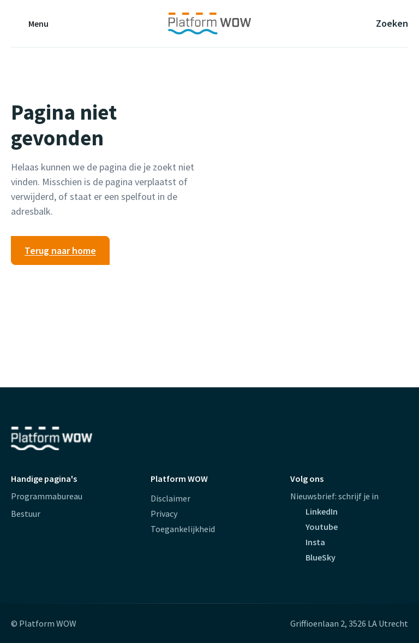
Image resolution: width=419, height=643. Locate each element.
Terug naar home (60, 250)
